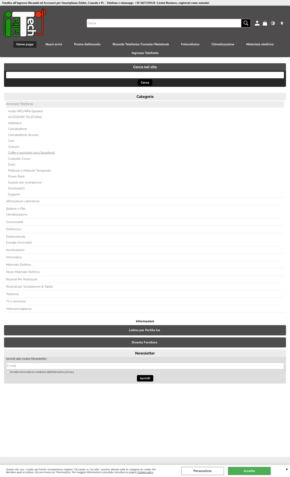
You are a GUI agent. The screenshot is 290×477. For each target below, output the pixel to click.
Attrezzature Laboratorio (23, 201)
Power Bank (16, 176)
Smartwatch (16, 188)
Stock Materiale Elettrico (23, 272)
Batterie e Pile (15, 209)
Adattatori (15, 123)
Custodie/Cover (19, 159)
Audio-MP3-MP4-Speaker (25, 111)
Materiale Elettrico (18, 264)
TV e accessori (16, 301)
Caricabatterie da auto (23, 135)
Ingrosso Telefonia (145, 53)
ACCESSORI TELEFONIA (25, 117)
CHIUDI (287, 469)
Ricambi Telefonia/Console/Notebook (141, 44)
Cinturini (13, 147)
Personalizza (203, 471)
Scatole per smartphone (25, 182)
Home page (24, 44)
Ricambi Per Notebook (21, 279)
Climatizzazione (222, 44)
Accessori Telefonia (19, 104)
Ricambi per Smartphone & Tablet (29, 286)
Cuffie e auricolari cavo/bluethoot (31, 153)
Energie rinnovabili (19, 242)
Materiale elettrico (260, 44)
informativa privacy (62, 372)
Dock (11, 164)
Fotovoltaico (190, 44)
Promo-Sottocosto (87, 44)
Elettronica (13, 229)
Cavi (11, 141)
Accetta (249, 471)
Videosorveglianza (18, 309)
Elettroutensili (15, 236)
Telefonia (12, 294)
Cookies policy (145, 472)
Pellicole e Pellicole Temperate (29, 170)
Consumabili (14, 222)
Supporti (14, 194)
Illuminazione (15, 250)
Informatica (14, 257)
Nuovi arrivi (54, 44)
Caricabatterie (17, 129)
